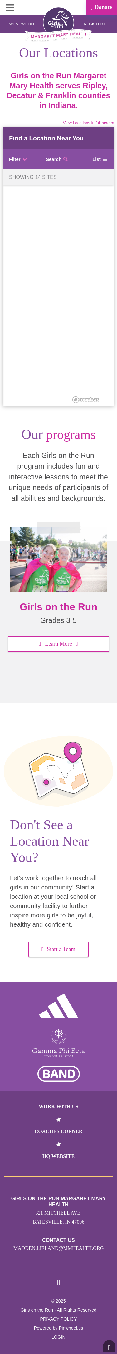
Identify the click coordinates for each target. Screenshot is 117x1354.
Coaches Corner (59, 1131)
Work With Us (58, 1106)
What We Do (22, 24)
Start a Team (58, 949)
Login (58, 1336)
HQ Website (58, 1156)
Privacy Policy (58, 1319)
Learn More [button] (58, 644)
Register (94, 24)
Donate (101, 7)
